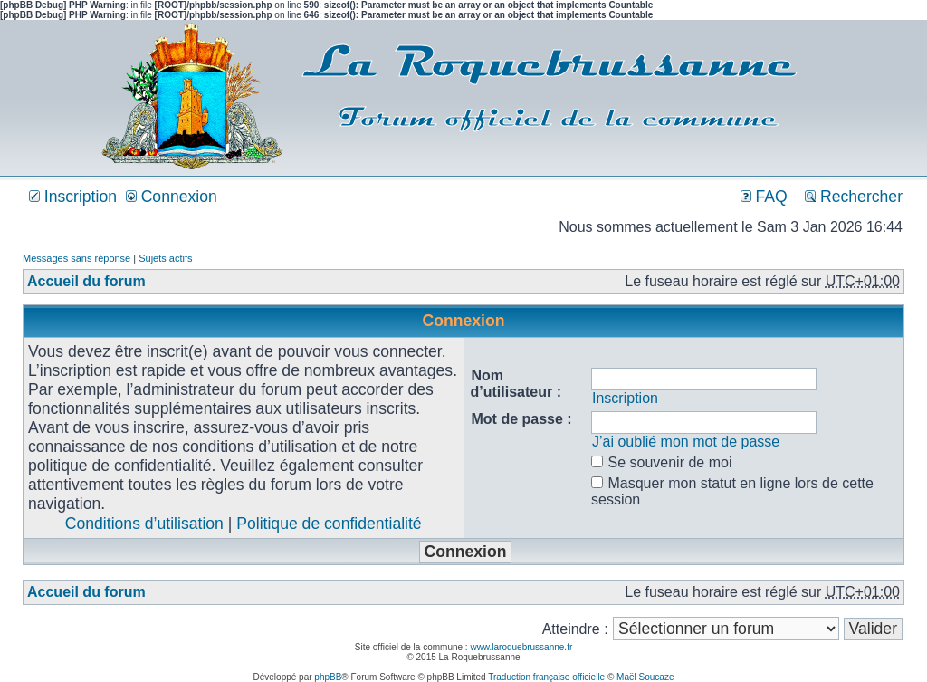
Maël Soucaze (645, 677)
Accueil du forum (86, 281)
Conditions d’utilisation (144, 523)
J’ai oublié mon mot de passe (685, 441)
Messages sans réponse (76, 258)
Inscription (73, 196)
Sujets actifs (165, 258)
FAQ (764, 196)
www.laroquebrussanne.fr (521, 647)
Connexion (171, 196)
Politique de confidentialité (328, 523)
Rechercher (854, 196)
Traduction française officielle (546, 677)
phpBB (327, 677)
